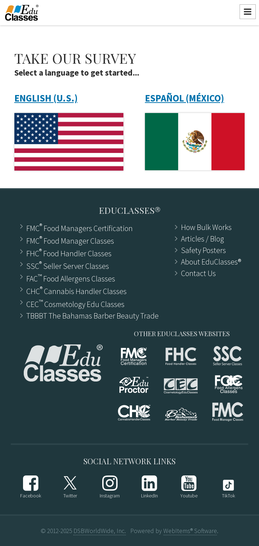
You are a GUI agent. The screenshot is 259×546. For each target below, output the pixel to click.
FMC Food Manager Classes (70, 240)
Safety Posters (203, 250)
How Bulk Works (206, 227)
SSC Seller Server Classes (67, 265)
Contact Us (198, 273)
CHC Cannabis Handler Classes (76, 290)
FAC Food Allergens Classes (70, 278)
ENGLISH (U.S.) (46, 98)
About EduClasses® (211, 262)
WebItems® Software (190, 531)
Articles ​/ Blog (202, 239)
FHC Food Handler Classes (69, 252)
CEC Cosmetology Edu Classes (75, 303)
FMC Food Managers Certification (79, 227)
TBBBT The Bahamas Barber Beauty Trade (92, 316)
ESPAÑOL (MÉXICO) (184, 98)
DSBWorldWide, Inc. (99, 531)
